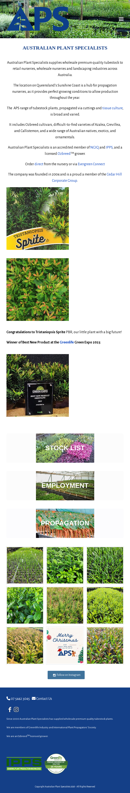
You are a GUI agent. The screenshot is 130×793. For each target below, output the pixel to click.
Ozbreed (64, 154)
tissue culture (112, 108)
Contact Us (44, 699)
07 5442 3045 (20, 699)
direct (39, 164)
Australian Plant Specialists (57, 786)
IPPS (109, 147)
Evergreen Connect (91, 164)
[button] (121, 19)
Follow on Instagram (66, 675)
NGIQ (94, 147)
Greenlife (67, 342)
